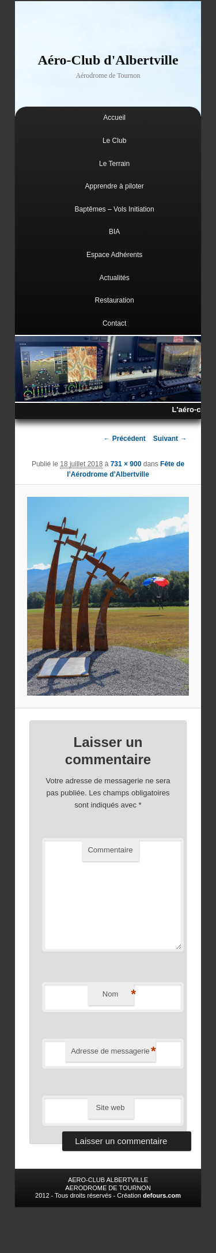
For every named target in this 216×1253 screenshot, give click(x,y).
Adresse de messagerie (113, 1051)
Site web (110, 1107)
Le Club (114, 141)
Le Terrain (114, 164)
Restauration (114, 300)
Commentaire (110, 850)
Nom (118, 994)
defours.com (162, 1195)
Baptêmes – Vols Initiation (114, 209)
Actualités (115, 278)
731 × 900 (126, 464)
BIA (114, 232)
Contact (114, 323)
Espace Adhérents (114, 255)
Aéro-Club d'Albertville (107, 59)
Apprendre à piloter (114, 186)
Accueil (114, 118)
